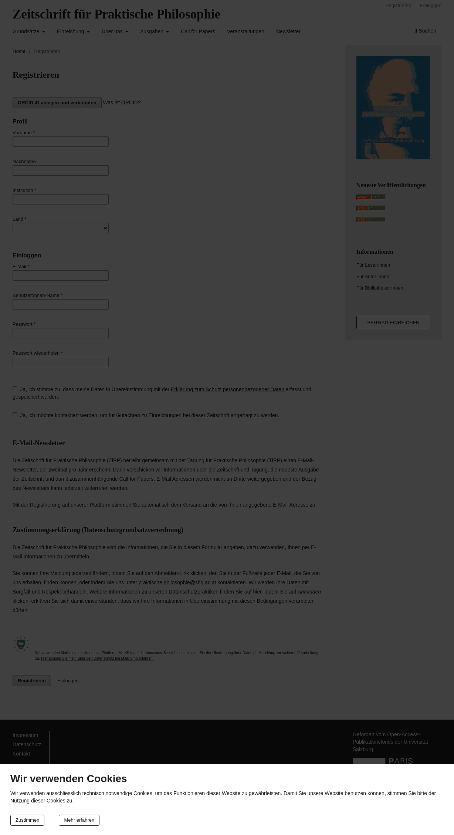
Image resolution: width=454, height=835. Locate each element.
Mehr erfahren (79, 820)
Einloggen (430, 5)
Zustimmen (27, 820)
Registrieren (398, 5)
